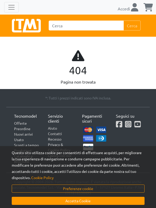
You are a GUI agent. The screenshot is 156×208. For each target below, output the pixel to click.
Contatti (55, 133)
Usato (19, 139)
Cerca (132, 25)
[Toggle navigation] (11, 7)
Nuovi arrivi (23, 134)
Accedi (128, 8)
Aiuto (52, 128)
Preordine (22, 128)
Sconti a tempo (26, 145)
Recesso (54, 139)
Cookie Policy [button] (42, 177)
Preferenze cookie (78, 188)
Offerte (20, 123)
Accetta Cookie (78, 200)
